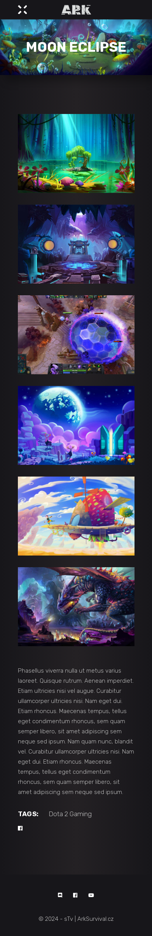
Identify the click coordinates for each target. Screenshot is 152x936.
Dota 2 (58, 814)
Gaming (81, 814)
